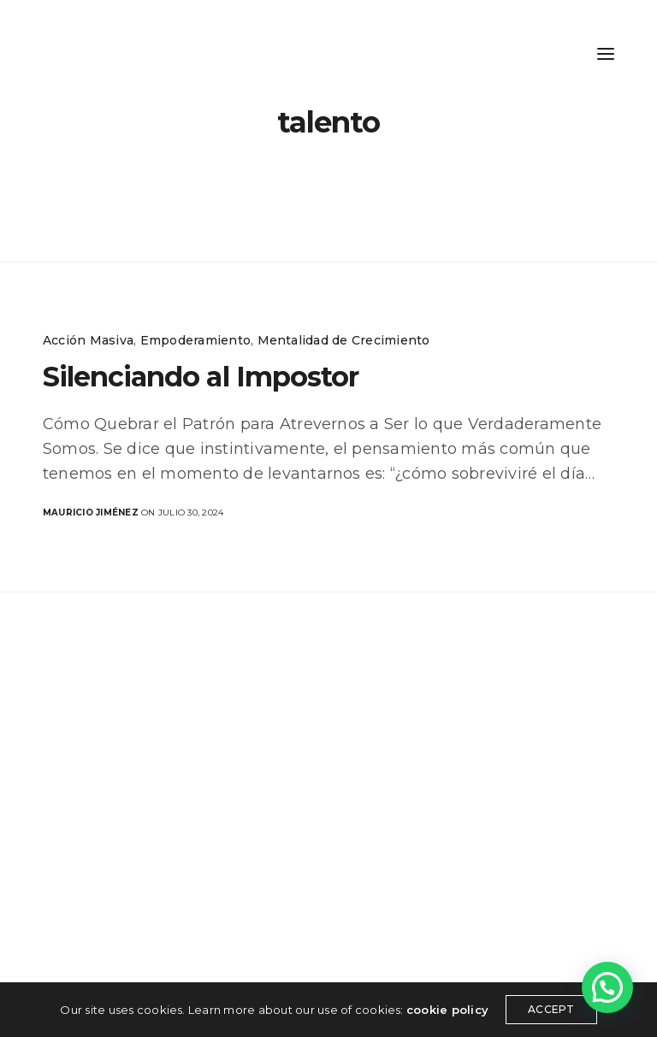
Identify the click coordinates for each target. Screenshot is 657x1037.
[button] (607, 987)
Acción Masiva (88, 340)
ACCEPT (551, 1009)
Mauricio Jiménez (91, 512)
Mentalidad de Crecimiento (343, 340)
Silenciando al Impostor (200, 376)
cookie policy (447, 1009)
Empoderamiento (195, 340)
